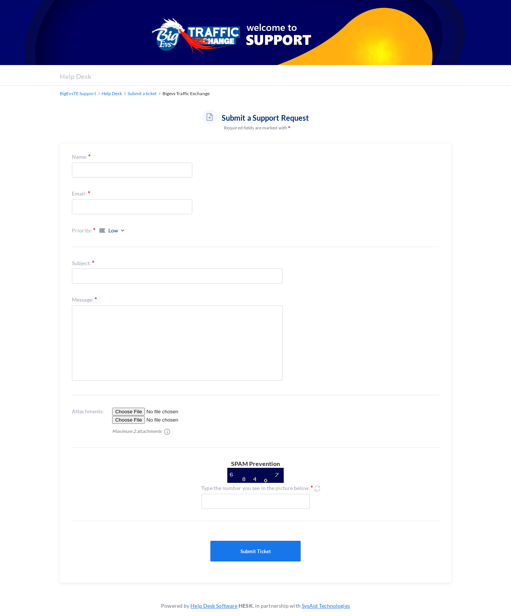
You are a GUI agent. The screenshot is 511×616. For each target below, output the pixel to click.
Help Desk (75, 76)
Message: (83, 299)
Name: (80, 156)
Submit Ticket (255, 551)
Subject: (81, 263)
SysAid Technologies (326, 605)
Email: (79, 193)
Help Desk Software (213, 605)
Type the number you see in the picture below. (255, 488)
